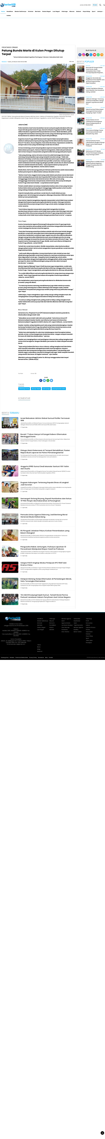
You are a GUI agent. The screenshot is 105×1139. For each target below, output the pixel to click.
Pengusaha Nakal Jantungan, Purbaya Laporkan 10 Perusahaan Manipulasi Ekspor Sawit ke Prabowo (43, 548)
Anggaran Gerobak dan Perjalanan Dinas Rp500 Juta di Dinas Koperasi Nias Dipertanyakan (95, 80)
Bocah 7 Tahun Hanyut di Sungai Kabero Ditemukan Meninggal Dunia (44, 435)
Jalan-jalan (89, 640)
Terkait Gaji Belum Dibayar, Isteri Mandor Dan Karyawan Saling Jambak (95, 90)
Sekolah (51, 629)
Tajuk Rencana (78, 625)
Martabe (38, 11)
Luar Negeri (56, 11)
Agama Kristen (66, 623)
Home (3, 11)
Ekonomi (51, 623)
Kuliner (88, 625)
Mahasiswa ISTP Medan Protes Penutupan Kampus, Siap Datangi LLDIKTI (94, 152)
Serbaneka (77, 619)
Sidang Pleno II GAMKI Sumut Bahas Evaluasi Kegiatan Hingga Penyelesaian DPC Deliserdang (95, 164)
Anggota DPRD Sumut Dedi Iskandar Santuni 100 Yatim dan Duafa (45, 467)
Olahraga (65, 11)
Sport (93, 11)
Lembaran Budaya (67, 625)
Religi (38, 649)
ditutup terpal (36, 388)
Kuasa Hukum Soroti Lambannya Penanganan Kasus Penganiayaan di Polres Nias (94, 122)
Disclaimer (41, 657)
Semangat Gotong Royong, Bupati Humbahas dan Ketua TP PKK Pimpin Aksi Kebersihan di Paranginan (46, 499)
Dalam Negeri (46, 11)
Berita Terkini (77, 632)
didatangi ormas (24, 388)
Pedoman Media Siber (21, 657)
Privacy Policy (33, 657)
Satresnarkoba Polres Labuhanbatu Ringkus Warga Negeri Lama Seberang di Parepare (95, 143)
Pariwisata (65, 629)
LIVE (95, 5)
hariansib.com (94, 657)
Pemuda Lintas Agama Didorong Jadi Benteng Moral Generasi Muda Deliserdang (44, 515)
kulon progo (46, 388)
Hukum (51, 627)
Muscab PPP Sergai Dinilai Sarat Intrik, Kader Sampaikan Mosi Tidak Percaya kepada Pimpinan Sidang (94, 71)
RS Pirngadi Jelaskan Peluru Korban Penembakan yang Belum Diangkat (45, 531)
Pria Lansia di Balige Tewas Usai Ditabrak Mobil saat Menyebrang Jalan (94, 131)
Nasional (39, 651)
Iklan (46, 657)
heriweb (103, 657)
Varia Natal (89, 632)
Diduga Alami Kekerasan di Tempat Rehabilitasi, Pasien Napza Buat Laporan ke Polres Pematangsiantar (45, 451)
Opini (75, 623)
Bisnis (38, 647)
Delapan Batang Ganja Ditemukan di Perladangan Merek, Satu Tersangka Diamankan (46, 580)
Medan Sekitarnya (20, 11)
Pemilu (88, 629)
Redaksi (4, 62)
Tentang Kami (5, 657)
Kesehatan (77, 621)
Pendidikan (52, 625)
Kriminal (30, 11)
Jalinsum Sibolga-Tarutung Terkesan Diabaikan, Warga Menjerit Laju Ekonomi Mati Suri (95, 101)
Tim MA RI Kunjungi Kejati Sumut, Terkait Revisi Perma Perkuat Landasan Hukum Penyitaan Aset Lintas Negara (45, 596)
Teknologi (89, 619)
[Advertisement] (52, 31)
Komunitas (89, 623)
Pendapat (89, 642)
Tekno (39, 645)
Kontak (51, 657)
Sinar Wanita (65, 632)
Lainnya (99, 11)
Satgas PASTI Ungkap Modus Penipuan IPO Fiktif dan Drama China (44, 564)
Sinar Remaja (65, 627)
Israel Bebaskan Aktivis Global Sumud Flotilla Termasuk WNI (45, 419)
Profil (87, 621)
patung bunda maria (58, 388)
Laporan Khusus (90, 627)
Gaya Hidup (86, 11)
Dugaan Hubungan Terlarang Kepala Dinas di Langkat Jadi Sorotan (45, 483)
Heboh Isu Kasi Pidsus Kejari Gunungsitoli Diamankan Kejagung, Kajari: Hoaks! (95, 111)
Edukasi (78, 11)
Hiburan (71, 11)
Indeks (9, 15)
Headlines (10, 11)
